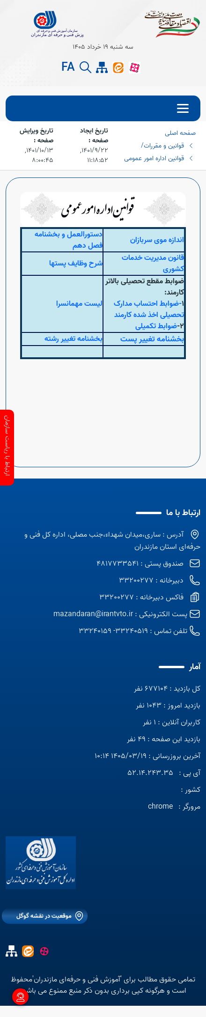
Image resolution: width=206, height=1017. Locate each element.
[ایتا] (118, 67)
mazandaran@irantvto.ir (93, 614)
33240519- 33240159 (113, 631)
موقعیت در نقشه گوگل (44, 916)
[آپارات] (134, 67)
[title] (44, 23)
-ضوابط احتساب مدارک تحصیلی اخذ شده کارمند (149, 309)
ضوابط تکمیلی (156, 326)
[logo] (41, 862)
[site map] (102, 68)
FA (68, 68)
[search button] (85, 68)
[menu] (103, 108)
